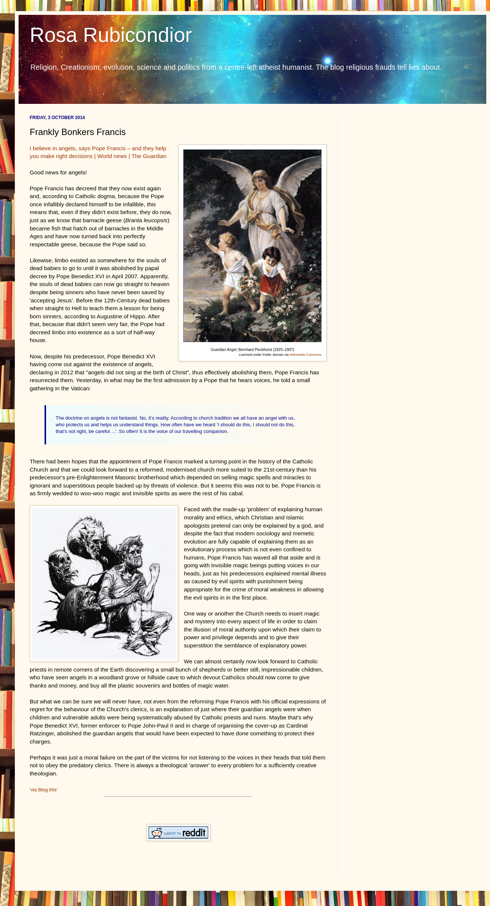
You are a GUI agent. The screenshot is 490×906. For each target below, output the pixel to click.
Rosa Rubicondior (111, 34)
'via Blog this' (44, 789)
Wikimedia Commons (305, 355)
